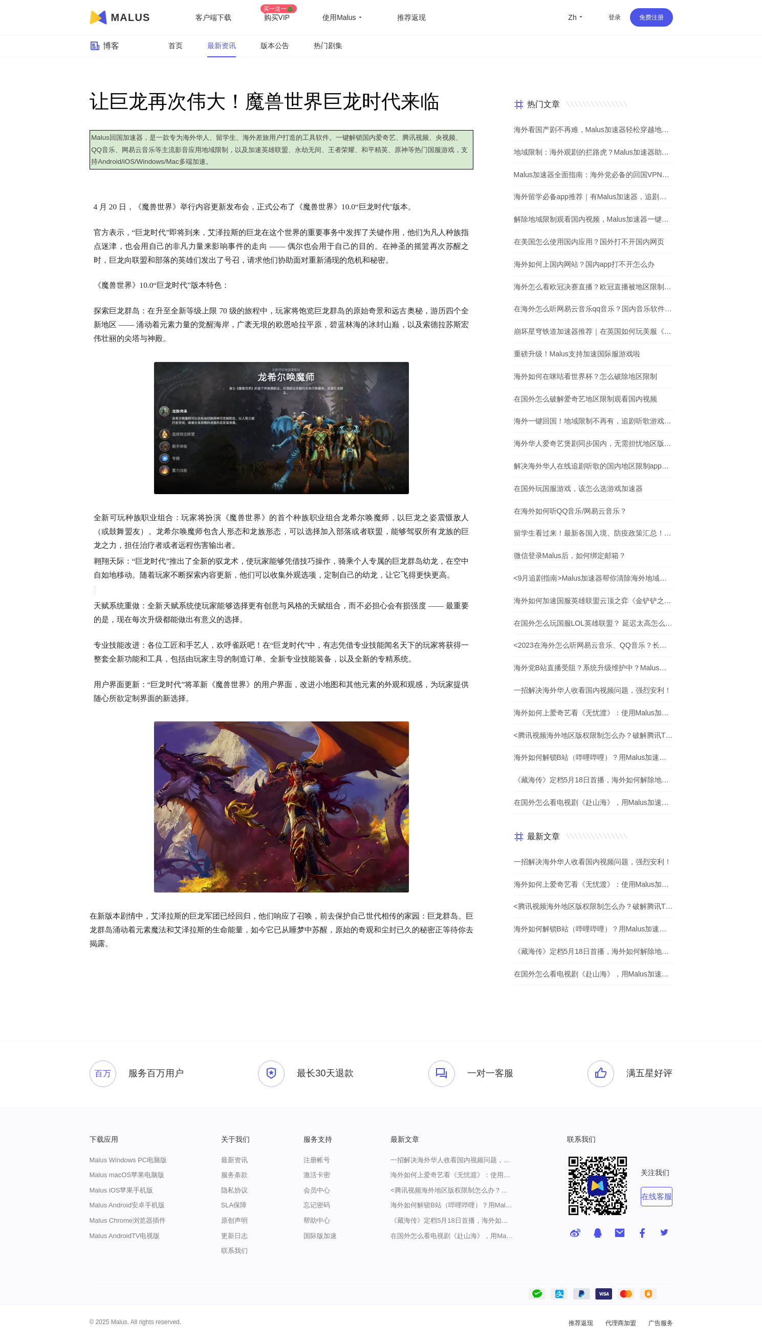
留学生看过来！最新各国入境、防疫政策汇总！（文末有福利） (593, 533)
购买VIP (278, 17)
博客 (104, 46)
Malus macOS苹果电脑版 (127, 1175)
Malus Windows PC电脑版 (128, 1160)
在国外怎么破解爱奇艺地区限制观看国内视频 (585, 399)
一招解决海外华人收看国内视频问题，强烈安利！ (592, 690)
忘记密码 (316, 1205)
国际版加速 (320, 1236)
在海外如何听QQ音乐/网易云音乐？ (570, 511)
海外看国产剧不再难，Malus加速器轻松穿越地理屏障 (593, 129)
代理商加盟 (620, 1323)
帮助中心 (316, 1220)
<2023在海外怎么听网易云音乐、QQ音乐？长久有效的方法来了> (593, 645)
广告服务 (660, 1323)
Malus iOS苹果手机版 (122, 1190)
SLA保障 (234, 1205)
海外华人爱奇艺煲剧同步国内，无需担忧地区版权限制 (593, 443)
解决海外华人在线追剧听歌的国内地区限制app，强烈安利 (593, 466)
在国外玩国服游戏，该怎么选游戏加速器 (578, 488)
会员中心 (316, 1190)
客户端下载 (213, 17)
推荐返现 (411, 17)
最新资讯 (221, 45)
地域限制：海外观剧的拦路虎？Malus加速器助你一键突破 (593, 152)
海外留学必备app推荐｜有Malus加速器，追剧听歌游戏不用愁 (593, 197)
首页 (175, 45)
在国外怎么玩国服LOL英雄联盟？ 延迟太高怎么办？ (593, 623)
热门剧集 (328, 45)
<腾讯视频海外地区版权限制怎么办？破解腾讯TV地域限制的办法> (593, 735)
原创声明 (234, 1220)
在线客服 (656, 1196)
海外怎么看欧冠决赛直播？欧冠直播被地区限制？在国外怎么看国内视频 (593, 287)
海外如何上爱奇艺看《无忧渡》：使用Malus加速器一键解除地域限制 (593, 713)
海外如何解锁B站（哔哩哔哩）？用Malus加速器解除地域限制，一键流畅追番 (593, 757)
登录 (614, 17)
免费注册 (651, 17)
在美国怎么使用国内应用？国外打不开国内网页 (589, 242)
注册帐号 (316, 1160)
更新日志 (234, 1236)
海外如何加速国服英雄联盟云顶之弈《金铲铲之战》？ (593, 601)
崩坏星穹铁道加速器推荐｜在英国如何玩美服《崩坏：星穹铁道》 (593, 331)
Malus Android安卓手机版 (127, 1205)
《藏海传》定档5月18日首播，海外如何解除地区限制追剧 (593, 780)
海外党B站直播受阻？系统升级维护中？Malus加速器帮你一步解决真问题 (593, 668)
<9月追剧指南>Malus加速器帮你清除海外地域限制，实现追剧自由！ (593, 578)
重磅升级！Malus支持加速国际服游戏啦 (577, 354)
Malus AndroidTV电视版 (125, 1236)
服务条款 (234, 1175)
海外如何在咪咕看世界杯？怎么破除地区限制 (585, 376)
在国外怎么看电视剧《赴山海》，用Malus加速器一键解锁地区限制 (593, 802)
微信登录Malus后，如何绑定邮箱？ (570, 555)
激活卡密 (316, 1175)
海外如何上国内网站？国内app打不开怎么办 (584, 264)
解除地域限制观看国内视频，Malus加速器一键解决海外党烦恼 (593, 219)
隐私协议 (234, 1190)
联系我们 (234, 1250)
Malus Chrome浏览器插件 (128, 1220)
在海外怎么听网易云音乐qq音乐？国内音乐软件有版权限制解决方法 (593, 309)
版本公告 (274, 45)
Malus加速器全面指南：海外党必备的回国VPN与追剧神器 (593, 175)
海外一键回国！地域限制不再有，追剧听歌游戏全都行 (593, 421)
